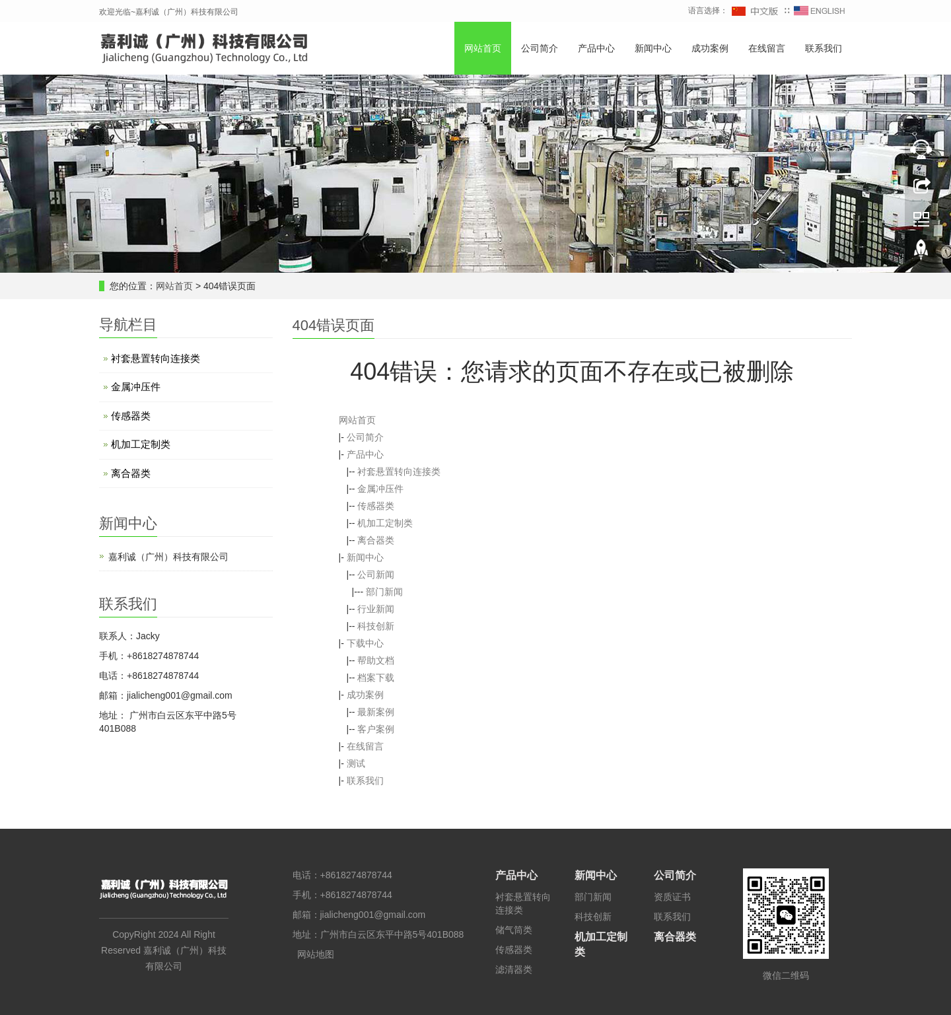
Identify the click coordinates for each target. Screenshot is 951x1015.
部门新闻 (384, 591)
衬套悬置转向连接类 (398, 471)
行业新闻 (375, 609)
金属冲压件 (380, 488)
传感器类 (375, 506)
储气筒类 (513, 930)
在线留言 (766, 48)
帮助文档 (375, 660)
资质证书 (672, 897)
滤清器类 (513, 969)
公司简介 (539, 48)
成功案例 (709, 48)
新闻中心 (653, 48)
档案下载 (375, 677)
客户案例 (375, 729)
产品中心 (596, 48)
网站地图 (315, 954)
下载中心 (365, 643)
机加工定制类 (385, 523)
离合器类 (375, 540)
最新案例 (375, 712)
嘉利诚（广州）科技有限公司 (168, 556)
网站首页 (482, 48)
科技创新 (375, 626)
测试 (356, 763)
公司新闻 (375, 574)
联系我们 (823, 48)
